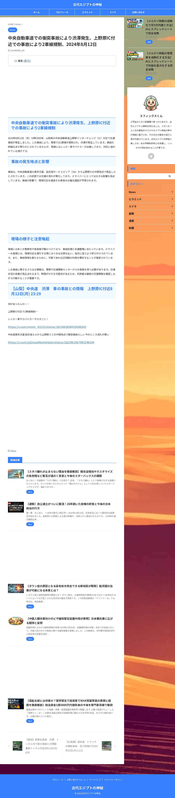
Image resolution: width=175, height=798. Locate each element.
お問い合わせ (138, 12)
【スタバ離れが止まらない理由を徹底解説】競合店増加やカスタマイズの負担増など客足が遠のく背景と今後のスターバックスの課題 (76, 474)
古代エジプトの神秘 (87, 4)
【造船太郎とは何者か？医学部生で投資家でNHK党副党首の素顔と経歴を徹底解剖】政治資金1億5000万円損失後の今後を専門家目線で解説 (77, 707)
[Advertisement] (62, 91)
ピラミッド (87, 12)
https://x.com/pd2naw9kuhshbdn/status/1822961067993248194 (43, 341)
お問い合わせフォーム (76, 779)
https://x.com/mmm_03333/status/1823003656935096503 (40, 326)
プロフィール (62, 12)
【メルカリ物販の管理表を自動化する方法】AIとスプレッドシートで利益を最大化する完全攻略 (160, 53)
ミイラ (113, 12)
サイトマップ (95, 779)
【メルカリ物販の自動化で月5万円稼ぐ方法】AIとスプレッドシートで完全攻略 (160, 24)
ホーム (36, 12)
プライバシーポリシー (113, 779)
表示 (26, 60)
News (13, 449)
